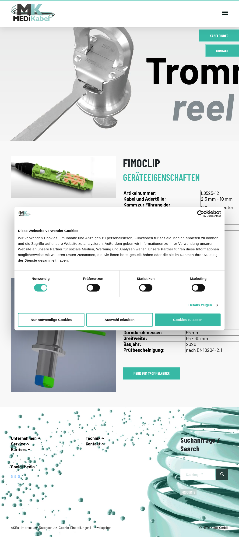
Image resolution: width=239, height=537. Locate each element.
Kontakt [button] (95, 443)
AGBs (15, 528)
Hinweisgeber (101, 528)
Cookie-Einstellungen (74, 528)
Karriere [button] (20, 449)
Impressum (29, 528)
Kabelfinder (219, 35)
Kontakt (222, 51)
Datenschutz (48, 528)
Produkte (188, 492)
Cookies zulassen (188, 320)
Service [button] (20, 443)
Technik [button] (95, 438)
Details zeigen (200, 305)
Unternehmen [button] (25, 438)
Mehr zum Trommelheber (152, 373)
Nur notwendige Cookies (51, 320)
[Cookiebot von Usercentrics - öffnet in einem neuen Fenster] (200, 213)
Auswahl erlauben (119, 320)
